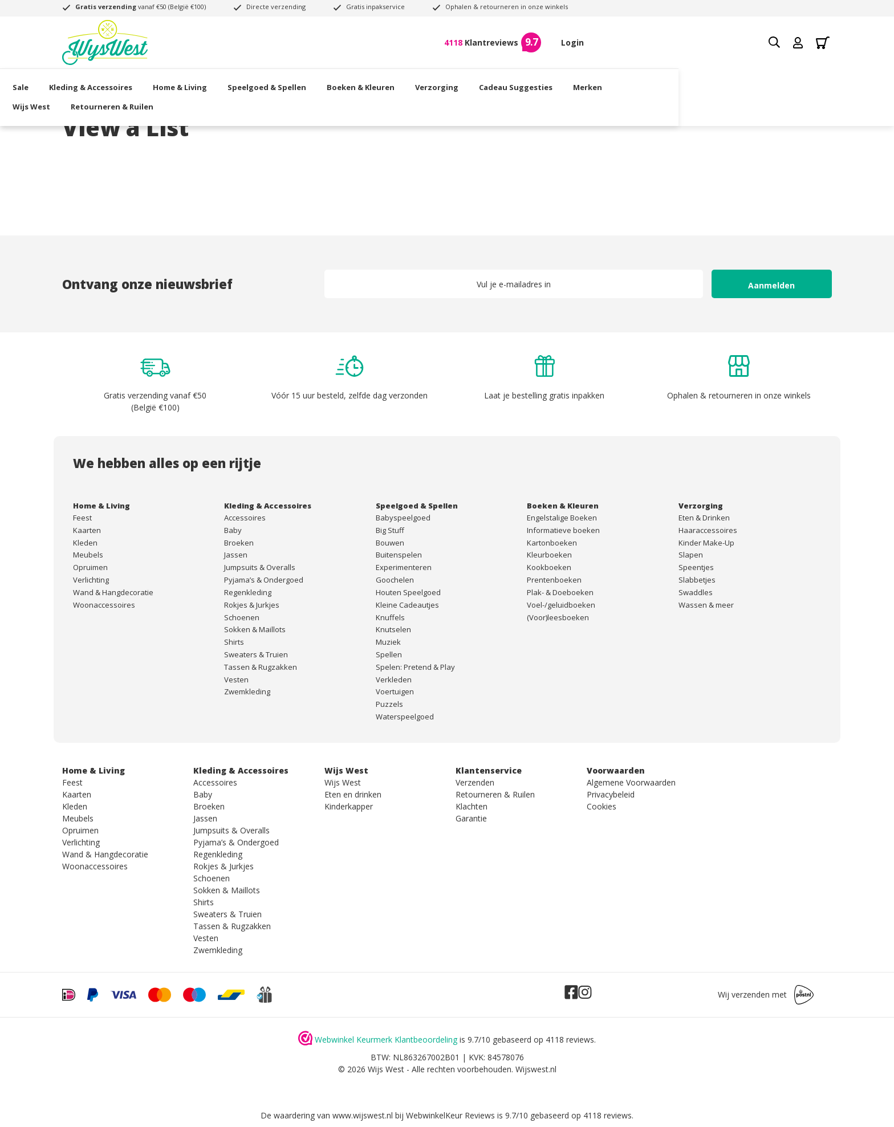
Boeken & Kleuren (410, 83)
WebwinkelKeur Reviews (450, 1115)
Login (572, 42)
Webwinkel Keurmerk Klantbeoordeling (386, 1039)
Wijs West (691, 83)
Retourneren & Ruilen (771, 83)
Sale (70, 83)
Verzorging (486, 83)
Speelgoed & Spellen (316, 83)
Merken (637, 83)
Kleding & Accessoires (140, 83)
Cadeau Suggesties (565, 83)
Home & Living (229, 83)
